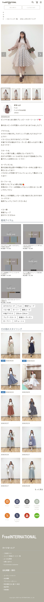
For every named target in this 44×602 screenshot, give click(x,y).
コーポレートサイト (10, 575)
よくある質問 (8, 559)
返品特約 (6, 587)
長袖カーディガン (25, 317)
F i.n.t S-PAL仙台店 (20, 110)
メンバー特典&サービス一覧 (12, 556)
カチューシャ (19, 321)
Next (40, 54)
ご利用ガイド (8, 553)
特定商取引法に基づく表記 (12, 584)
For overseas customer (11, 564)
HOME (3, 15)
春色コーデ (26, 309)
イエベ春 (6, 309)
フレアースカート (9, 317)
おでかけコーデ (9, 306)
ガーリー (16, 309)
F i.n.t (15, 108)
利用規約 (6, 590)
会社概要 (6, 578)
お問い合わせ (8, 562)
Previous (3, 54)
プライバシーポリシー (10, 581)
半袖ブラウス (8, 313)
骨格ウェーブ (29, 306)
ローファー (7, 321)
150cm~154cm (21, 313)
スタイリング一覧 (12, 19)
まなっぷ (17, 105)
